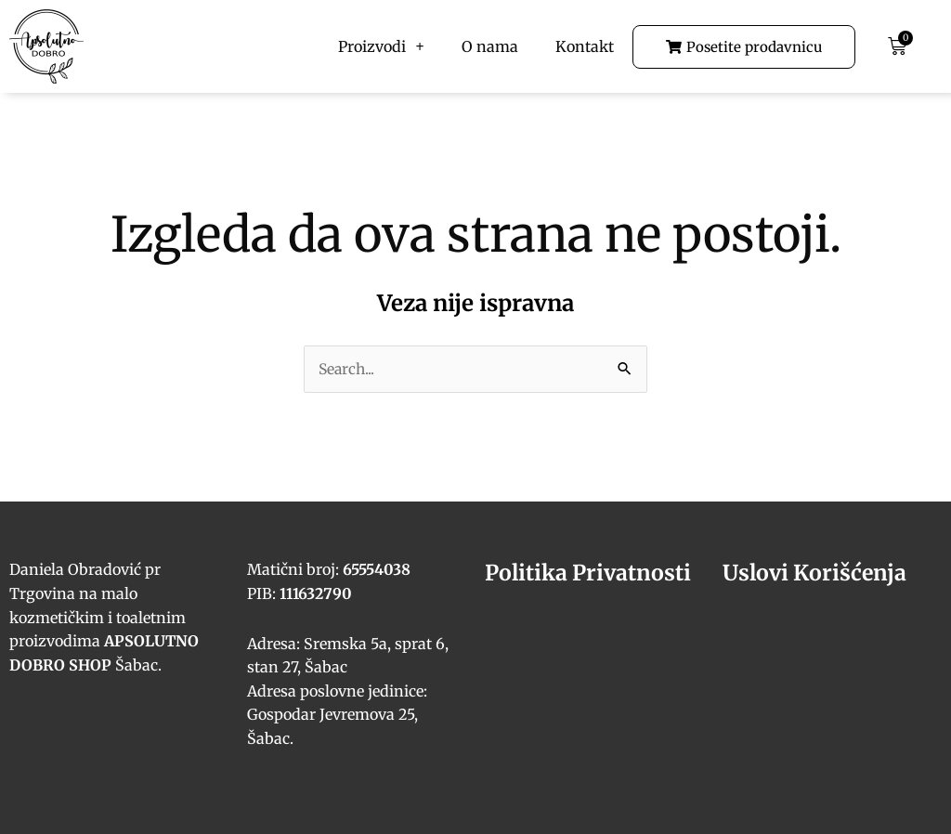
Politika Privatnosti (592, 573)
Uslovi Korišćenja (817, 573)
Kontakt (584, 46)
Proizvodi (380, 46)
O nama (490, 46)
